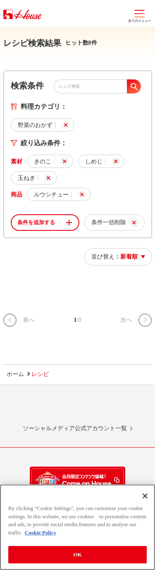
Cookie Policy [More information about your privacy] (40, 532)
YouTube (124, 409)
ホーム (15, 374)
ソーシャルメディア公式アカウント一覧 (75, 428)
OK (77, 554)
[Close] (145, 496)
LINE (30, 409)
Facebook (93, 409)
